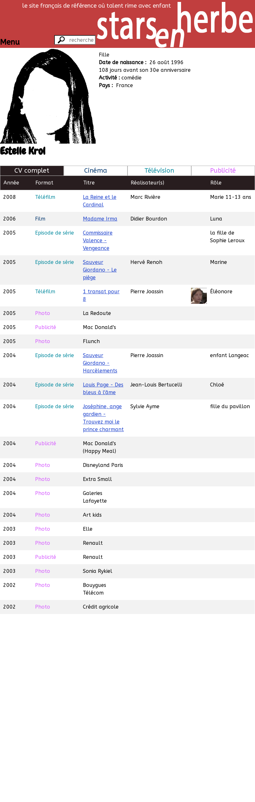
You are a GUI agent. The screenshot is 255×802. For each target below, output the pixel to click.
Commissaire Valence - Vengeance (98, 240)
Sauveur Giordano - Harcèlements (100, 363)
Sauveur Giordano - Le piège (100, 270)
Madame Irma (100, 219)
